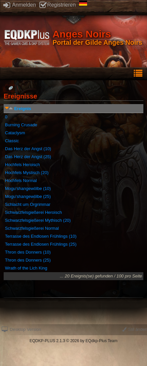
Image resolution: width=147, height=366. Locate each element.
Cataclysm (15, 132)
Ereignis (22, 108)
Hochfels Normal (21, 180)
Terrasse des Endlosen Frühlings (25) (40, 244)
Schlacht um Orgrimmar (27, 204)
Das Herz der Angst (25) (28, 156)
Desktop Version (21, 329)
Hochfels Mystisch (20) (26, 172)
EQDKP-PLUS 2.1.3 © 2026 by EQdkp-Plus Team (73, 340)
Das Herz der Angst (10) (28, 148)
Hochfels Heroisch (22, 164)
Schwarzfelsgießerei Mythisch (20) (38, 220)
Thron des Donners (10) (28, 252)
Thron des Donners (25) (28, 260)
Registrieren (57, 5)
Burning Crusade (21, 124)
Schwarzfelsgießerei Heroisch (33, 212)
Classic (12, 140)
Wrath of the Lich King (26, 268)
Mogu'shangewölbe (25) (28, 196)
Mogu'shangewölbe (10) (28, 188)
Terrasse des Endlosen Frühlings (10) (40, 236)
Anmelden (19, 5)
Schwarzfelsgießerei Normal (32, 228)
